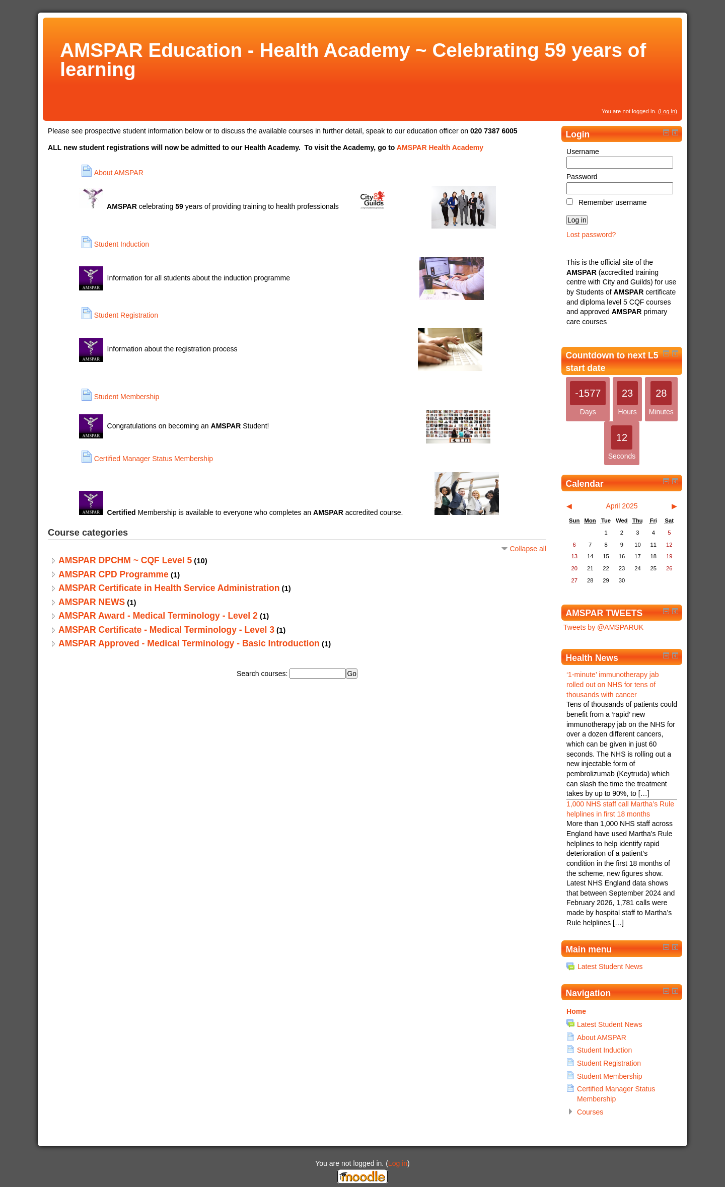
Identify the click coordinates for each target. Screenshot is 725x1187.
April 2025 (621, 506)
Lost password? (591, 235)
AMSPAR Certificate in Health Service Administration (168, 588)
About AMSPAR (601, 1037)
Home (576, 1011)
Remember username (612, 202)
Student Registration (609, 1063)
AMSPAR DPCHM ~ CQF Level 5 (125, 560)
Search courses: (263, 674)
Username (582, 151)
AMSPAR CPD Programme (113, 574)
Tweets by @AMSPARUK (603, 627)
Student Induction (604, 1050)
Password (582, 177)
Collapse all (528, 549)
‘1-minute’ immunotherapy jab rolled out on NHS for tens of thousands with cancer (612, 684)
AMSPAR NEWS (91, 602)
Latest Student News (604, 966)
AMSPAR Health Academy (440, 147)
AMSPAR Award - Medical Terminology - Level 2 (158, 616)
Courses (590, 1112)
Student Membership (609, 1076)
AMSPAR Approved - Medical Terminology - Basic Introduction (189, 643)
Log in (668, 111)
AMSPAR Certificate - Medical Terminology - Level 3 (166, 630)
